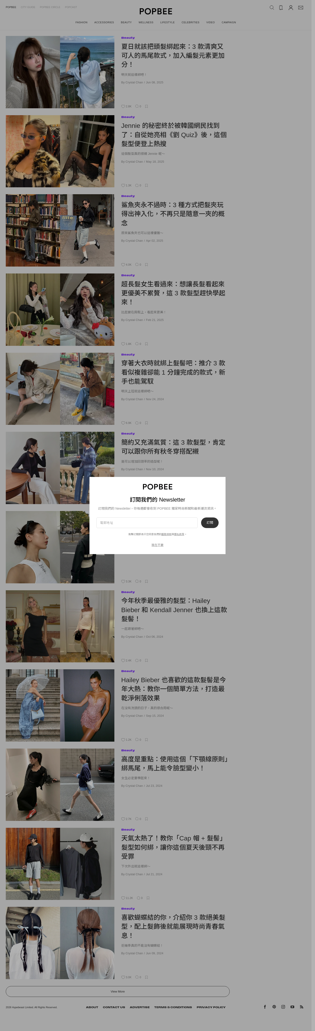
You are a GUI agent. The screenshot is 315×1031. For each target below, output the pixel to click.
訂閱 (210, 523)
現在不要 (157, 545)
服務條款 (166, 534)
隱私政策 (179, 534)
